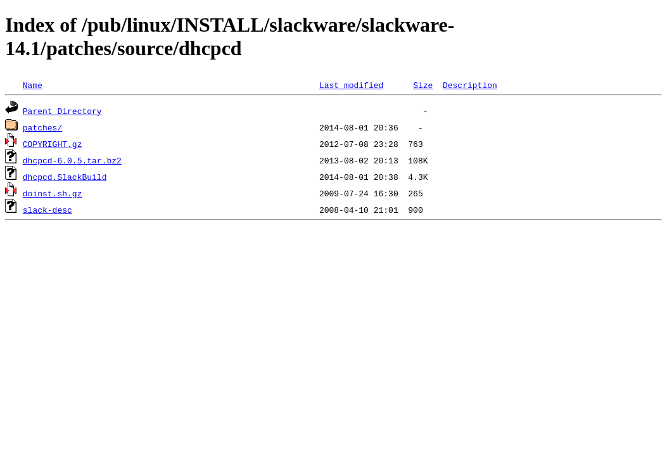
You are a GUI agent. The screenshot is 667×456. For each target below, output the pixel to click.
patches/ (42, 127)
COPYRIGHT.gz (52, 143)
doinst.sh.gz (52, 193)
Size (423, 85)
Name (32, 85)
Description (470, 85)
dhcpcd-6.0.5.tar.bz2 (72, 160)
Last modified (351, 85)
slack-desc (47, 209)
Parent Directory (62, 111)
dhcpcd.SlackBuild (65, 176)
